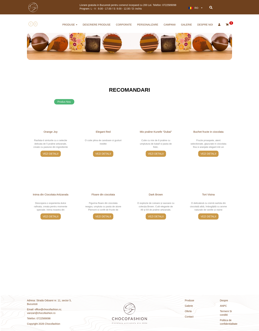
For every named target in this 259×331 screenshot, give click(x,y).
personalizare (147, 24)
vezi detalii (50, 153)
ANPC (223, 305)
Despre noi (205, 24)
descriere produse (97, 24)
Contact (189, 316)
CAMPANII (170, 24)
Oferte (188, 311)
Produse (189, 300)
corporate (124, 24)
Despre (224, 300)
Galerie (186, 24)
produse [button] (69, 24)
